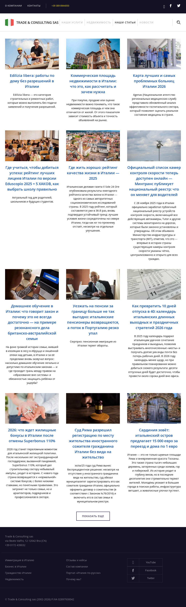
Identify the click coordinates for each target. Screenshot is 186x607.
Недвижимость (99, 22)
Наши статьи (125, 22)
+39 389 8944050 (61, 5)
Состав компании (77, 566)
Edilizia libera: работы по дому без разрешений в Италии (32, 81)
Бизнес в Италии (15, 566)
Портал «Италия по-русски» (83, 573)
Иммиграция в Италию (19, 560)
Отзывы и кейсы (76, 560)
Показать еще (93, 516)
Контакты (34, 5)
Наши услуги (72, 22)
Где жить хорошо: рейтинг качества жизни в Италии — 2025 (93, 173)
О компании (13, 5)
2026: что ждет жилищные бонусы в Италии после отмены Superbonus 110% (32, 435)
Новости (146, 22)
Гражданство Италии (18, 573)
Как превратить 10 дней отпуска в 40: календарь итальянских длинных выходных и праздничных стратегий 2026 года (154, 317)
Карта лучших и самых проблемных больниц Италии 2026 (154, 81)
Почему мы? (73, 579)
